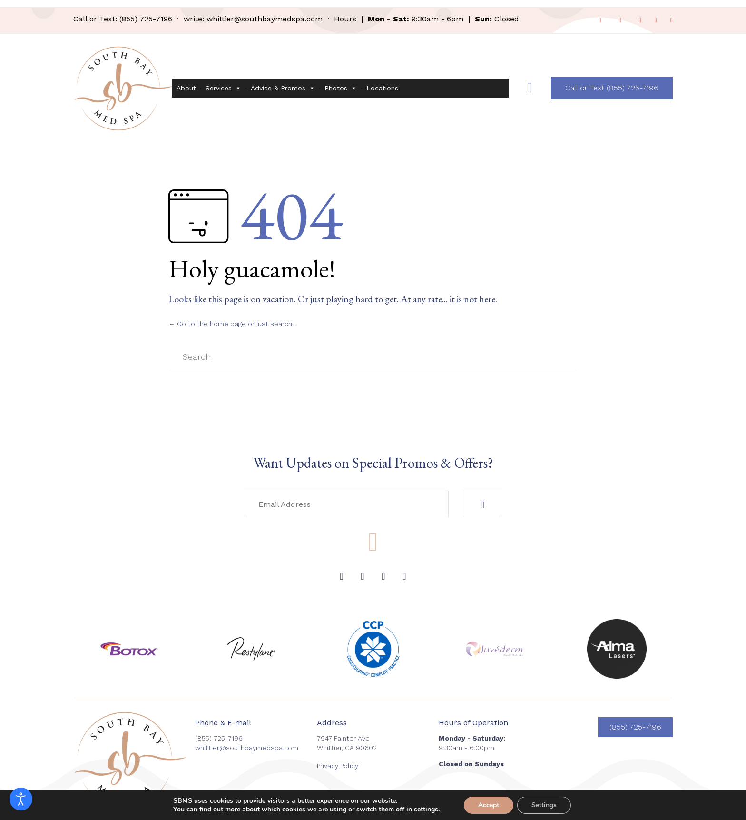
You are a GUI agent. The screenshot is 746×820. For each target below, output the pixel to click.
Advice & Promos (283, 88)
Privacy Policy (337, 766)
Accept (488, 805)
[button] (612, 88)
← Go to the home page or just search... (232, 323)
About (186, 88)
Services (223, 88)
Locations (382, 88)
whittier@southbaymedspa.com (264, 18)
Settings (544, 805)
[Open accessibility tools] (21, 799)
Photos (340, 88)
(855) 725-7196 (145, 18)
